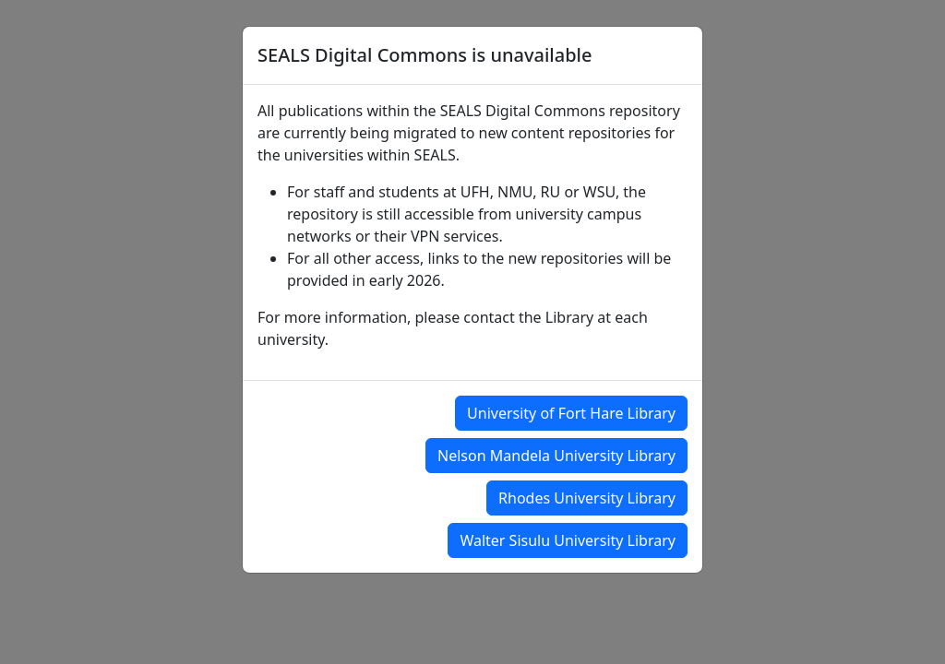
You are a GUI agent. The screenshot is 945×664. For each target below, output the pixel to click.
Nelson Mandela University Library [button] (556, 455)
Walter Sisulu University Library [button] (568, 540)
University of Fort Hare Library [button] (571, 413)
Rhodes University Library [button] (587, 498)
